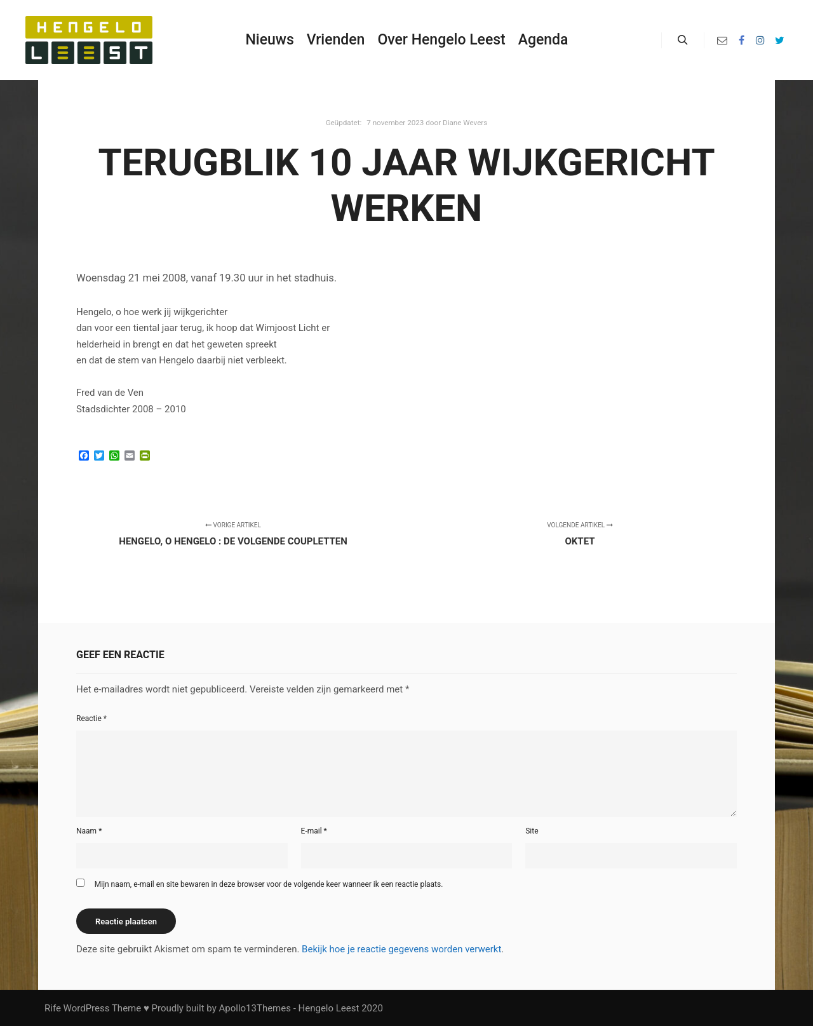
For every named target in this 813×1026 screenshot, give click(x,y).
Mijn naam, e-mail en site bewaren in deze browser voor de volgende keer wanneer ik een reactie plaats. (269, 884)
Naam (89, 831)
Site (531, 831)
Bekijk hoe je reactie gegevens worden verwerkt (401, 949)
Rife (52, 1008)
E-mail (314, 831)
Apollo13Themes (254, 1008)
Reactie (91, 718)
